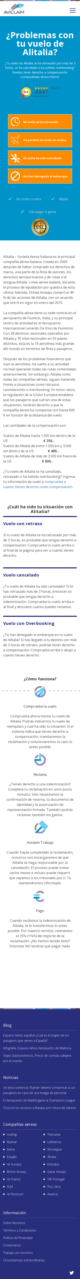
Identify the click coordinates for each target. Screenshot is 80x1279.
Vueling (12, 1134)
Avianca (52, 1194)
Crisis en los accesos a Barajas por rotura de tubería (39, 1108)
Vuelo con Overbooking (28, 623)
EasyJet (12, 1157)
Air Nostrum (15, 1194)
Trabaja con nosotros (18, 1253)
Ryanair (12, 1142)
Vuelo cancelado (21, 575)
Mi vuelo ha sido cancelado (42, 158)
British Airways (16, 1172)
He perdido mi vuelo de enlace (44, 140)
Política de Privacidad (17, 1238)
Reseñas (40, 972)
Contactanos (12, 1245)
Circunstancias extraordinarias (24, 1260)
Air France (13, 1179)
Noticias (10, 1077)
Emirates (53, 1164)
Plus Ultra (53, 1187)
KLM (10, 1187)
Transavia (53, 1134)
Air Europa (14, 1164)
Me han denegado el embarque (45, 176)
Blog (7, 1025)
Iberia (11, 1149)
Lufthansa (54, 1142)
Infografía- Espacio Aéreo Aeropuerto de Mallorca (37, 1048)
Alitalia (51, 1157)
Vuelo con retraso (22, 523)
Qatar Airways (56, 1172)
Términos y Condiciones (19, 1230)
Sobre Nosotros (14, 1223)
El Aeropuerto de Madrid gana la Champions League (39, 1100)
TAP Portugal (55, 1179)
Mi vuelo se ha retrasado (40, 122)
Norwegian (54, 1149)
